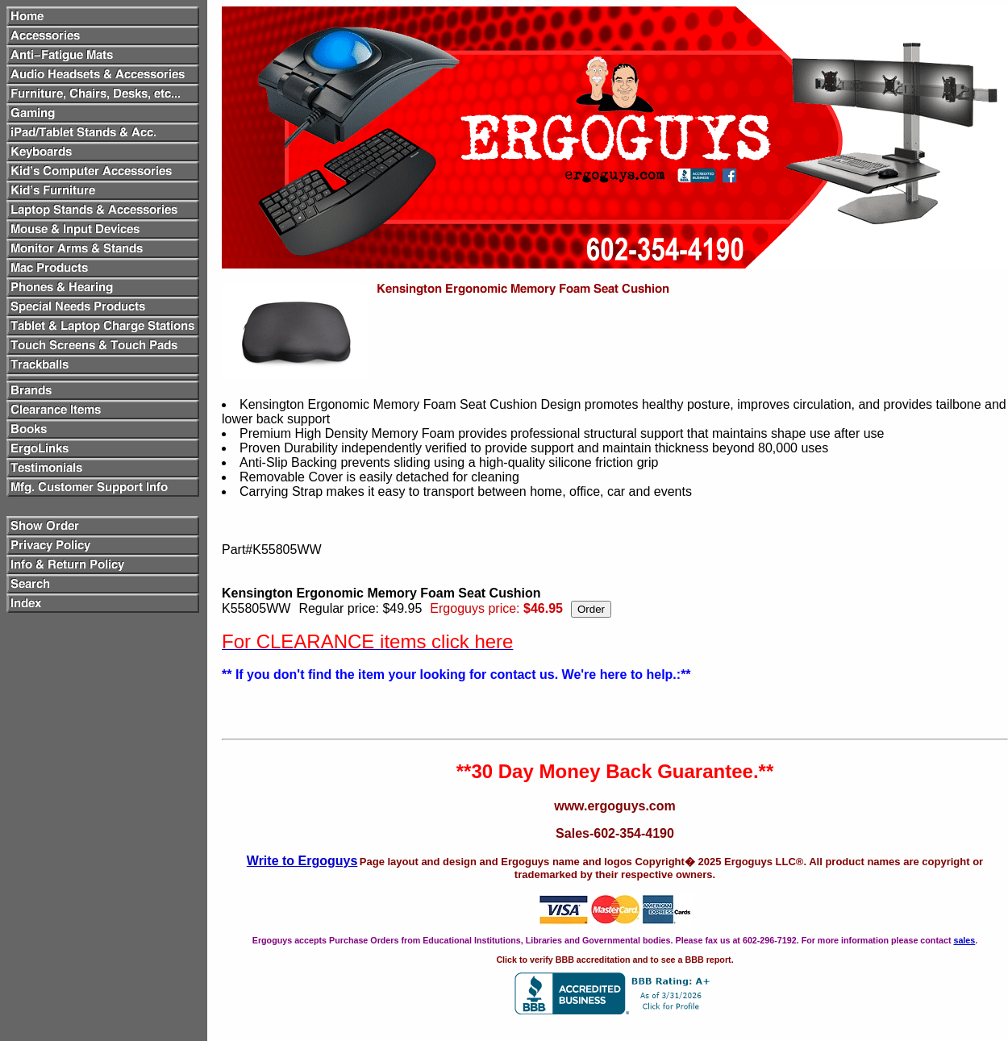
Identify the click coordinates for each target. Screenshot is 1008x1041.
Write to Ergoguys (302, 861)
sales (964, 940)
